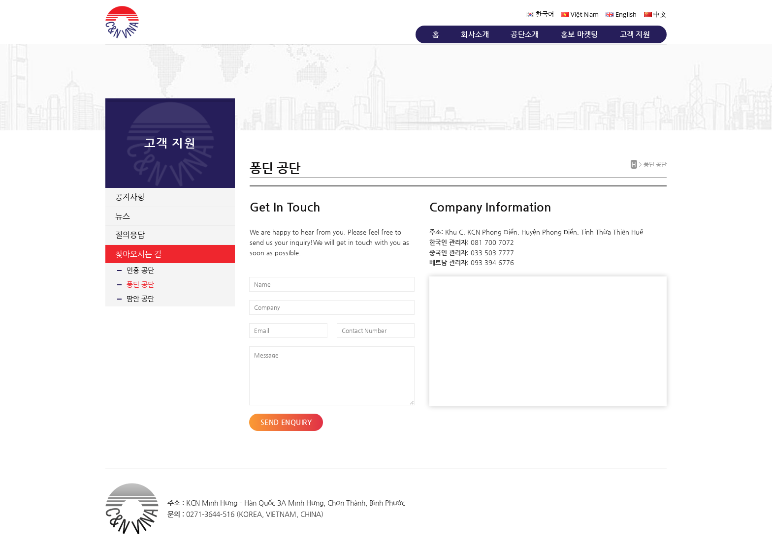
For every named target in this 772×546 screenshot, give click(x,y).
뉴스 (122, 216)
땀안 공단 (140, 299)
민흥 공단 (140, 270)
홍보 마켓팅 (579, 34)
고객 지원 (635, 34)
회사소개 (475, 34)
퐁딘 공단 (140, 284)
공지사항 (130, 197)
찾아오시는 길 (138, 254)
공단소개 (525, 34)
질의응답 (130, 235)
